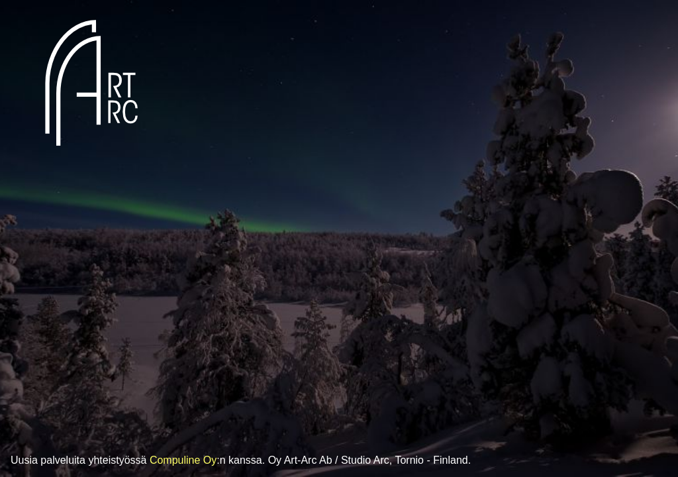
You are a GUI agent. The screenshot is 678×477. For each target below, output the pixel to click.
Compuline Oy (183, 460)
